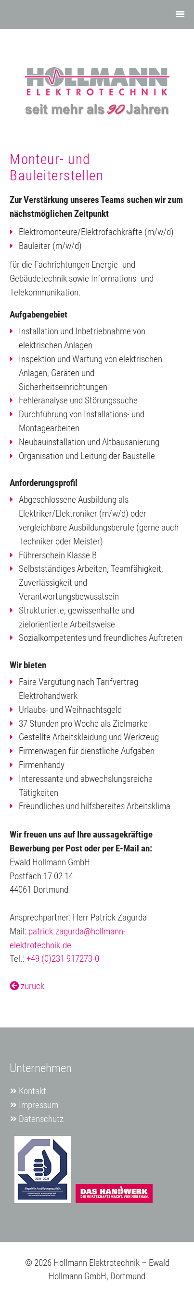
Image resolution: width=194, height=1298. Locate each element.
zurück (27, 985)
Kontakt (32, 1091)
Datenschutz (41, 1118)
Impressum (38, 1104)
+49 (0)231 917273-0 (62, 958)
